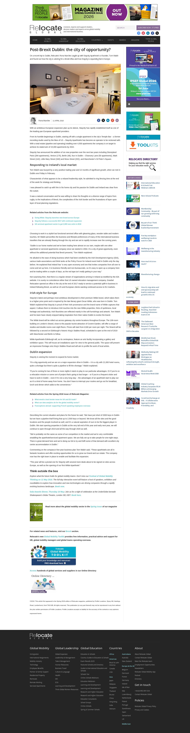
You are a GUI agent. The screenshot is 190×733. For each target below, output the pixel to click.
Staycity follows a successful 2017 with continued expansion (58, 221)
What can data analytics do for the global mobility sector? (57, 403)
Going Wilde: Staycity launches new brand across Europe (57, 218)
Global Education (80, 40)
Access (33, 571)
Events (111, 40)
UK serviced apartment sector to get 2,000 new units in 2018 (58, 224)
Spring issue (96, 506)
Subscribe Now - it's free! (148, 27)
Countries (96, 40)
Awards (122, 40)
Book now (59, 486)
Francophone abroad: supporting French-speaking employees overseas (62, 406)
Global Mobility (47, 40)
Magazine (135, 40)
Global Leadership (63, 40)
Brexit (68, 531)
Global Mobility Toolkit (54, 536)
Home (35, 40)
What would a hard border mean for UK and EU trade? (55, 399)
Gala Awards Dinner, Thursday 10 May (47, 492)
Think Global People (151, 40)
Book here (76, 495)
